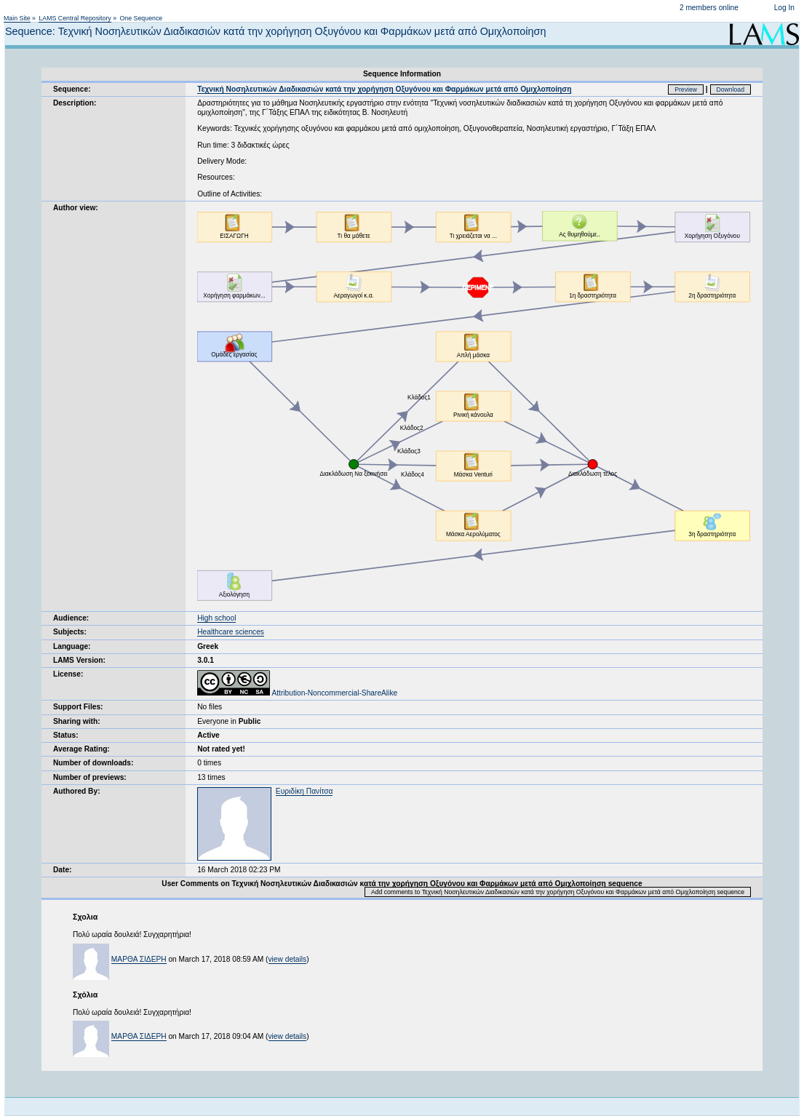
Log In (784, 8)
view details (287, 959)
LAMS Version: (79, 660)
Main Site (17, 18)
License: (68, 674)
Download (731, 89)
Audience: (71, 618)
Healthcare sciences (230, 632)
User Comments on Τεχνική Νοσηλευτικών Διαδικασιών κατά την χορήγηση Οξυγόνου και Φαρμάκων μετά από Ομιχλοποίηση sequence (402, 884)
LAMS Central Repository (75, 18)
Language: (72, 646)
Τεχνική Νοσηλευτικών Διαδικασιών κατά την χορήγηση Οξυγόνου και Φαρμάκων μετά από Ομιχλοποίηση (384, 89)
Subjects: (70, 632)
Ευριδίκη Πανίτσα (304, 791)
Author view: (75, 208)
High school (216, 618)
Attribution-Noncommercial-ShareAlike (297, 693)
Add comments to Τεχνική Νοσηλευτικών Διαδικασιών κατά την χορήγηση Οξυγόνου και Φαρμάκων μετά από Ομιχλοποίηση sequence (557, 892)
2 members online (709, 8)
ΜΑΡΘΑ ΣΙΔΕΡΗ (139, 959)
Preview (685, 89)
